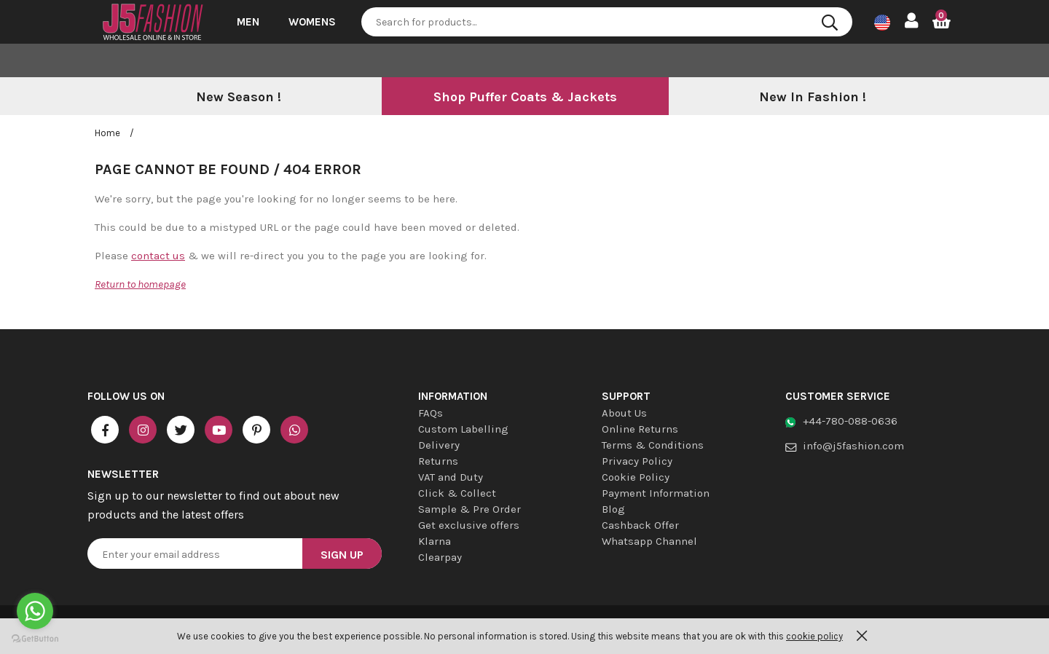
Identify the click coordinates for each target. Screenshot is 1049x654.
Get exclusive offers (468, 525)
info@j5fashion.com (853, 445)
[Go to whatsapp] (35, 611)
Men (248, 21)
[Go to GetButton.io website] (35, 639)
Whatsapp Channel (649, 541)
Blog (613, 509)
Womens (312, 21)
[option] (238, 97)
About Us (624, 412)
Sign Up (342, 555)
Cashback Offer (640, 525)
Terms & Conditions (653, 445)
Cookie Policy (635, 477)
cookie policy (814, 636)
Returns (438, 461)
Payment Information (656, 493)
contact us (158, 255)
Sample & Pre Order (469, 509)
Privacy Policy (637, 461)
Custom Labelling (463, 429)
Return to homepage (140, 284)
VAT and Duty (450, 477)
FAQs (430, 412)
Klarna (434, 541)
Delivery (439, 445)
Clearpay (440, 557)
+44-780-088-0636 (850, 421)
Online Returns (640, 429)
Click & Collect (457, 493)
